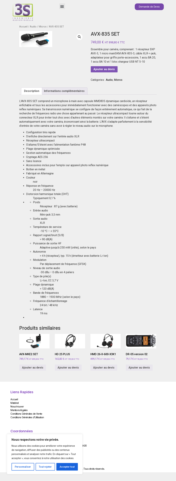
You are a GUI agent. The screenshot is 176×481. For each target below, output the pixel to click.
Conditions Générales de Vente (26, 413)
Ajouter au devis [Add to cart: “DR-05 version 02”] (139, 367)
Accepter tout (67, 466)
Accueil (23, 26)
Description (31, 91)
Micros (43, 26)
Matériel (14, 402)
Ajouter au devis (104, 69)
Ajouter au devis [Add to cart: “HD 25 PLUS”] (68, 367)
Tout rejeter (45, 466)
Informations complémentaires (64, 91)
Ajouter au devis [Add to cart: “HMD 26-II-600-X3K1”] (103, 367)
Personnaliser (23, 466)
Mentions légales (19, 410)
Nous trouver (17, 406)
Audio (33, 26)
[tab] (31, 91)
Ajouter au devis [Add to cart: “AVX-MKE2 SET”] (32, 367)
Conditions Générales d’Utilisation (27, 417)
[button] (62, 6)
